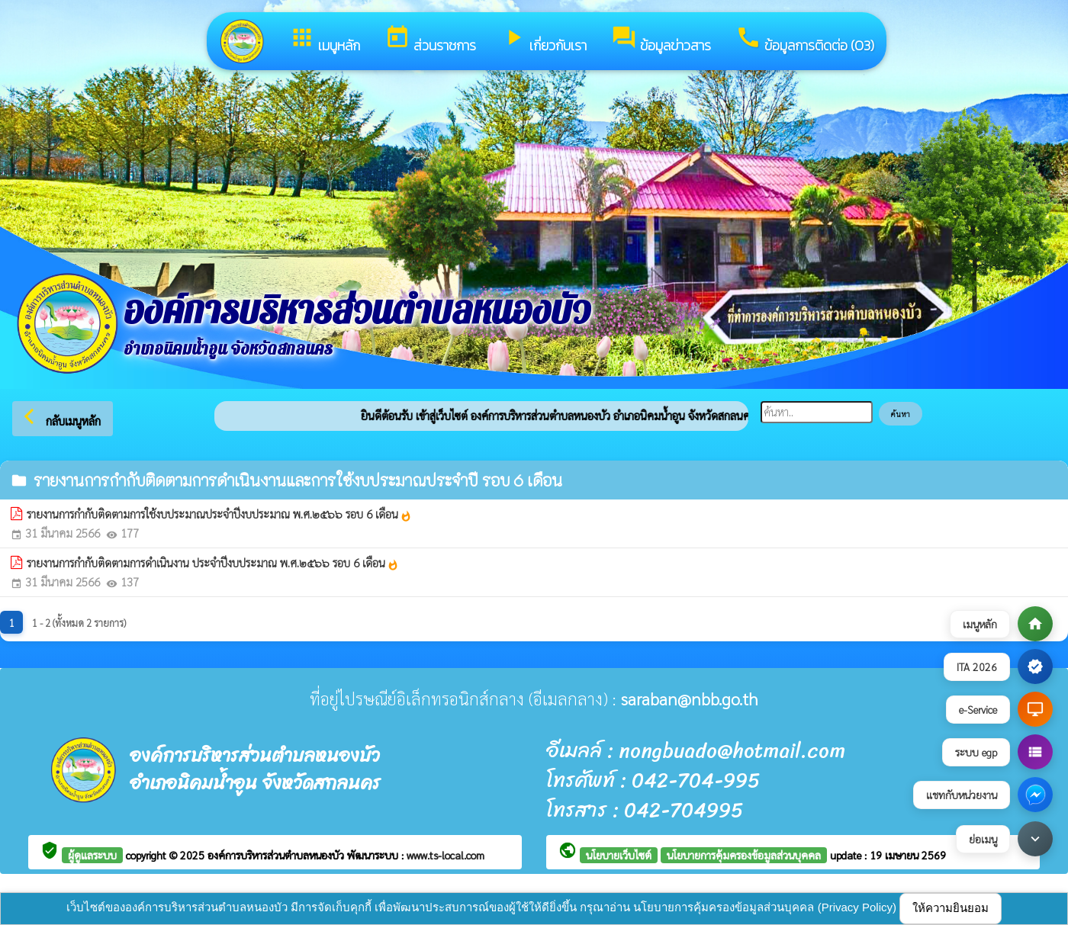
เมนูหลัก (324, 40)
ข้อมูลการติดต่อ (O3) (804, 40)
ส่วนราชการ (430, 40)
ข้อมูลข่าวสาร (661, 40)
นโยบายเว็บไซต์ (618, 855)
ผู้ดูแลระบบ (92, 855)
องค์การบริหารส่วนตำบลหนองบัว (277, 855)
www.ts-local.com (445, 855)
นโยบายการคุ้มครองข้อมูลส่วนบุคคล (744, 855)
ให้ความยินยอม (950, 907)
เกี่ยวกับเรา (543, 40)
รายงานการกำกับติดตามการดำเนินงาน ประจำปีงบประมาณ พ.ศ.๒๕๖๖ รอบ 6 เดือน (213, 562)
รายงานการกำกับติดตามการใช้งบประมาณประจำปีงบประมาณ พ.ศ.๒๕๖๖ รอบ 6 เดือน (219, 514)
